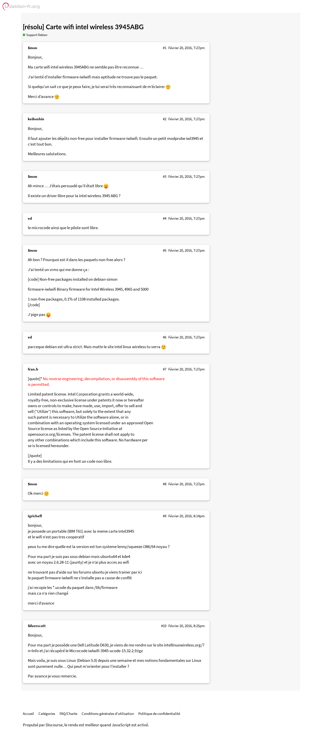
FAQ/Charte (68, 713)
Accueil (28, 713)
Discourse (54, 725)
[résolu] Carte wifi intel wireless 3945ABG (83, 27)
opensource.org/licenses (49, 434)
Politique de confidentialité (159, 713)
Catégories (46, 713)
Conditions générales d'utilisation (108, 713)
